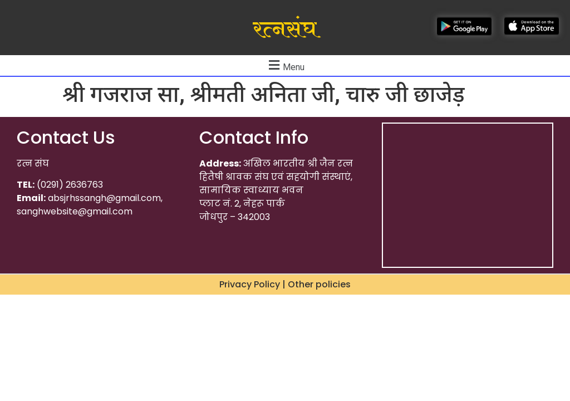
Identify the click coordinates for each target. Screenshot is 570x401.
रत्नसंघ (285, 29)
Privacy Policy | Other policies (285, 284)
